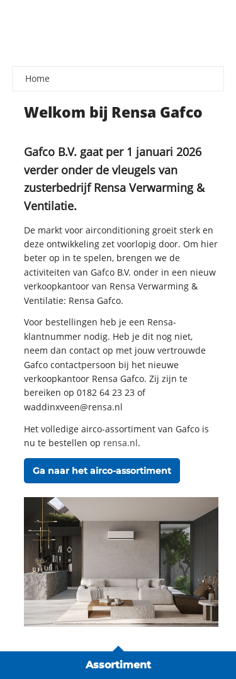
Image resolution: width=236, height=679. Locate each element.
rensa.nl (120, 443)
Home (37, 78)
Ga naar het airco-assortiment (102, 470)
